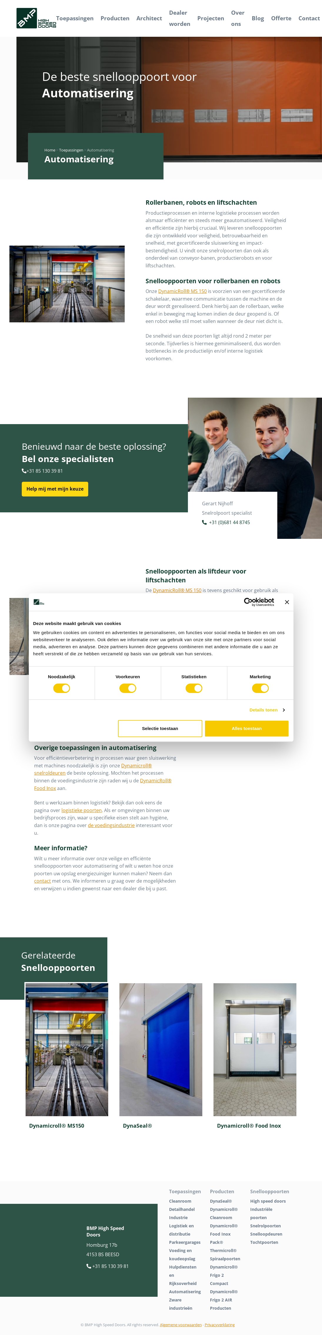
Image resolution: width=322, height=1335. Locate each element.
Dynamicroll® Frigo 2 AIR (224, 1296)
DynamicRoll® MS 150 (182, 291)
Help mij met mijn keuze (55, 489)
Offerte (281, 18)
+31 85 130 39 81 (42, 471)
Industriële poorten (261, 1213)
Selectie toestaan (160, 728)
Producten (115, 18)
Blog (258, 18)
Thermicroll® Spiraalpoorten (225, 1254)
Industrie (178, 1217)
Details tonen (264, 709)
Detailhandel (182, 1209)
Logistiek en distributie (181, 1230)
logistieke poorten (81, 810)
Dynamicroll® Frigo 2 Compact (224, 1275)
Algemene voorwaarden (181, 1324)
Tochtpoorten (264, 1242)
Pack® (216, 1242)
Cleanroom (180, 1201)
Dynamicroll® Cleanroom (224, 1213)
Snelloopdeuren (266, 1234)
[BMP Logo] (36, 18)
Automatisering (185, 1291)
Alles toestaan (247, 728)
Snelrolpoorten (265, 1226)
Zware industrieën (180, 1304)
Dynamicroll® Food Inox (224, 1230)
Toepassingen (75, 18)
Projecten (210, 18)
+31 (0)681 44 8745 (226, 523)
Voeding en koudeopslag (182, 1254)
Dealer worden (179, 18)
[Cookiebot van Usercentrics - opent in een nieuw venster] (248, 602)
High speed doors (268, 1201)
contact (42, 881)
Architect (149, 18)
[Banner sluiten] (287, 602)
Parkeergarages (185, 1242)
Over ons (238, 18)
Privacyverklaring (220, 1324)
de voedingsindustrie (111, 825)
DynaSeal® (221, 1201)
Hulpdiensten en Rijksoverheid (183, 1275)
